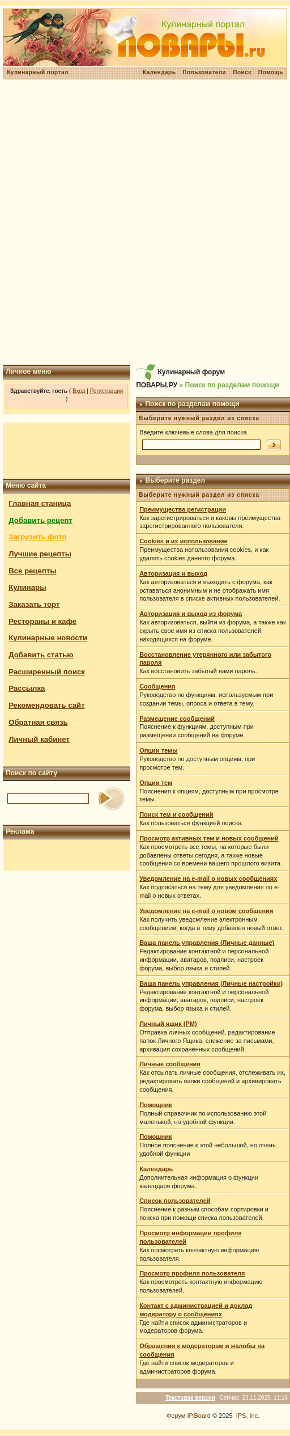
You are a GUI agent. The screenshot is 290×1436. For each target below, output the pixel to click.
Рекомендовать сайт (46, 705)
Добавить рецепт (40, 520)
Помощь (270, 72)
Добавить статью (41, 655)
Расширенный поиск (46, 672)
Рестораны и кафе (42, 621)
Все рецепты (32, 571)
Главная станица (39, 503)
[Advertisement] (144, 222)
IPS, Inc (247, 1415)
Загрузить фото (37, 537)
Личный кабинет (39, 739)
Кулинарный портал (38, 72)
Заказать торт (33, 604)
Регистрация (106, 391)
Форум (176, 1415)
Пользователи (204, 72)
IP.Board (198, 1415)
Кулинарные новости (47, 637)
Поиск (242, 72)
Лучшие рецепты (39, 554)
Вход (79, 391)
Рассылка (26, 688)
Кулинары (27, 587)
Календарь (159, 72)
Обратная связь (38, 722)
